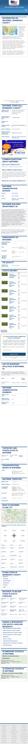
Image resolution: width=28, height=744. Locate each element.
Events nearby (10, 271)
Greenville (21, 602)
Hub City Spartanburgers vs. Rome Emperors (12, 276)
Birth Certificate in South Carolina (12, 628)
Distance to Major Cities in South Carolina (11, 594)
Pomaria (12, 547)
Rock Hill (12, 602)
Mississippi (14, 738)
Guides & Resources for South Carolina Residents (12, 624)
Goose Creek (13, 606)
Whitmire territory (12, 479)
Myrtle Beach (4, 613)
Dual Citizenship (7, 645)
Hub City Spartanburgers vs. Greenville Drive (12, 284)
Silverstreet (21, 547)
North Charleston (22, 598)
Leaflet (7, 522)
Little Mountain (13, 555)
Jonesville (21, 551)
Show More (3, 331)
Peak (20, 556)
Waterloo (3, 563)
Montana (14, 742)
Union (22, 525)
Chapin (11, 563)
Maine (14, 727)
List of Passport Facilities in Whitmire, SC (13, 366)
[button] (3, 510)
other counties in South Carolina (18, 199)
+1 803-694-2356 (15, 117)
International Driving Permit (10, 641)
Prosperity (3, 551)
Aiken (20, 614)
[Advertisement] (14, 78)
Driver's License (7, 638)
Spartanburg (13, 610)
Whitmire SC (22, 14)
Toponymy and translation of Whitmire (10, 450)
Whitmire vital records (17, 132)
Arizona (4, 734)
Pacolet (3, 567)
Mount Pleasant (4, 602)
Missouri (14, 740)
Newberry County (14, 14)
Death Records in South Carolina (11, 630)
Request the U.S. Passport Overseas (12, 643)
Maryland (14, 730)
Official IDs (6, 636)
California (3, 738)
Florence (3, 610)
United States (15, 193)
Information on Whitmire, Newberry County (12, 20)
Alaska (4, 728)
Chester (20, 559)
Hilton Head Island (21, 610)
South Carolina (6, 14)
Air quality (8, 263)
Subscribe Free (14, 354)
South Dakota (24, 738)
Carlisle (14, 525)
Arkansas (3, 736)
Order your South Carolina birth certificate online (19, 137)
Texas (24, 742)
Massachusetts (14, 732)
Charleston (3, 598)
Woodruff (21, 563)
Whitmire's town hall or (18, 231)
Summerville (4, 606)
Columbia (12, 598)
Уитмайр (21, 456)
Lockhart (12, 551)
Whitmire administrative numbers (9, 390)
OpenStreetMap (18, 522)
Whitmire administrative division (9, 188)
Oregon (24, 727)
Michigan (14, 734)
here (17, 102)
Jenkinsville (3, 559)
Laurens (3, 556)
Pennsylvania (24, 730)
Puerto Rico (24, 732)
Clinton (18, 525)
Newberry (14, 198)
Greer (11, 614)
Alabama (4, 726)
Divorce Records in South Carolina (12, 634)
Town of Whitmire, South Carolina (14, 7)
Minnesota (14, 736)
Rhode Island (24, 734)
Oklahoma (24, 725)
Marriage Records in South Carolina (12, 632)
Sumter (20, 606)
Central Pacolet (13, 566)
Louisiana (14, 725)
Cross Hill (12, 559)
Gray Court (21, 566)
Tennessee (24, 740)
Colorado (4, 740)
